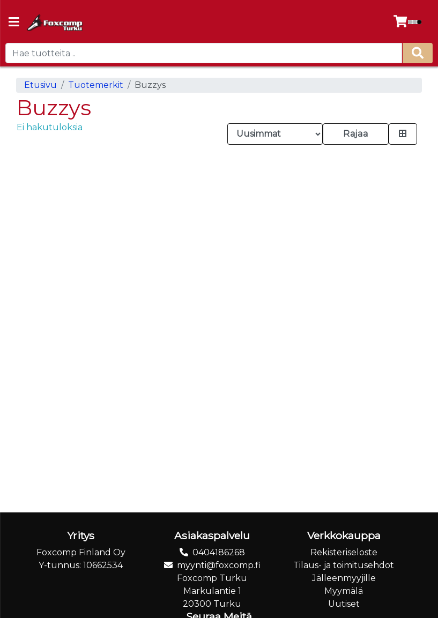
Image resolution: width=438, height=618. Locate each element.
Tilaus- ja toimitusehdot (343, 565)
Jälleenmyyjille (344, 578)
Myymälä (343, 591)
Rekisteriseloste (343, 552)
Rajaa (355, 134)
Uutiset (344, 604)
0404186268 (218, 552)
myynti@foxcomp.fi (219, 565)
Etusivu (40, 85)
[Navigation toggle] (14, 23)
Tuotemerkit (95, 85)
